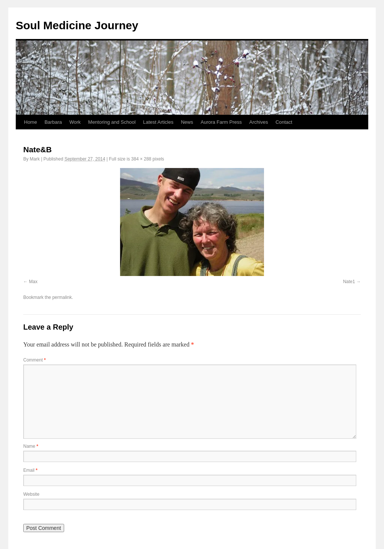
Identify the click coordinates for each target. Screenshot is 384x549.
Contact (284, 122)
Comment (34, 360)
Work (75, 122)
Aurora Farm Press (221, 122)
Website (31, 494)
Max (33, 281)
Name (30, 446)
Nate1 (349, 281)
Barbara (53, 122)
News (187, 122)
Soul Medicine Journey (77, 25)
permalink (62, 297)
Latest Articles (158, 122)
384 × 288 (141, 159)
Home (30, 122)
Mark (35, 159)
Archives (258, 122)
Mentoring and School (111, 122)
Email (30, 470)
